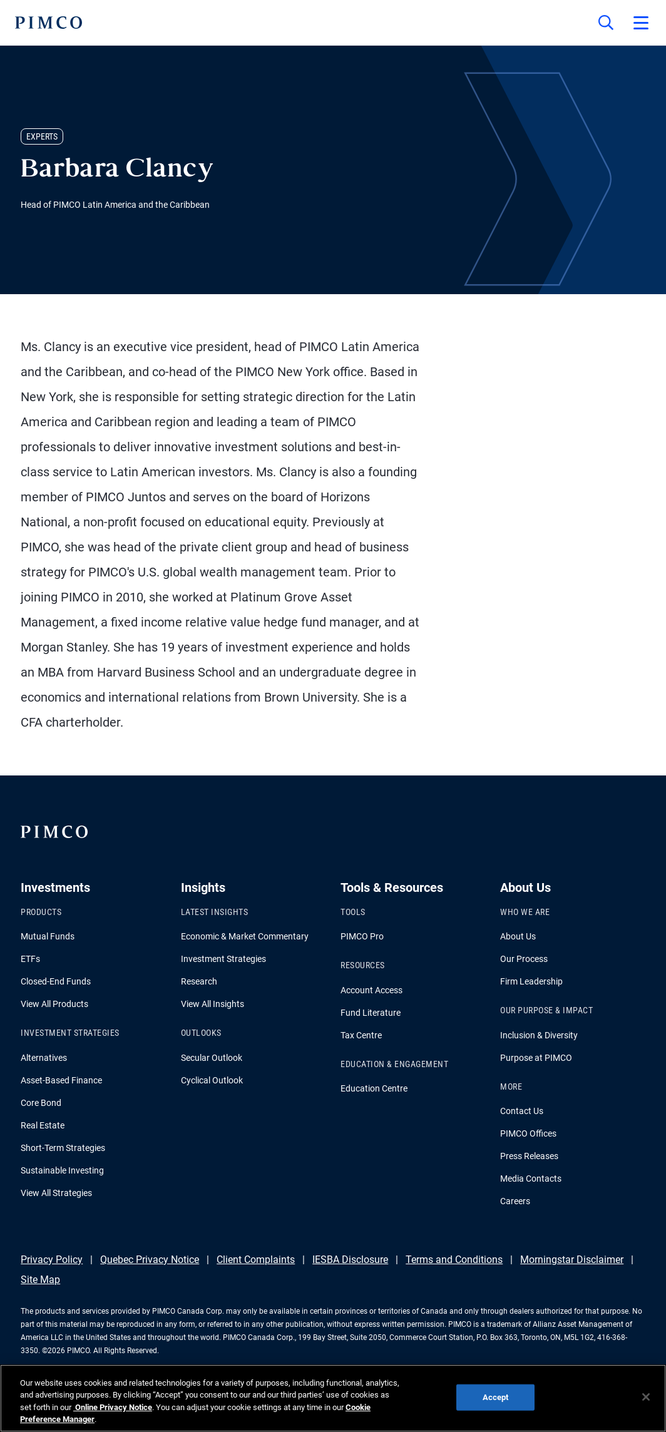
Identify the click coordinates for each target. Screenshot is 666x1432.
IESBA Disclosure (350, 1260)
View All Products (54, 1004)
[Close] (646, 1397)
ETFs (30, 959)
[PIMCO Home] (48, 22)
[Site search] (606, 22)
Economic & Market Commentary (245, 936)
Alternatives (44, 1058)
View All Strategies (56, 1193)
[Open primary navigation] (641, 22)
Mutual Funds (47, 936)
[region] (333, 1398)
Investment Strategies (223, 959)
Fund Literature (371, 1013)
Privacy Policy (52, 1260)
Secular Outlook (211, 1058)
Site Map (40, 1280)
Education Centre (374, 1088)
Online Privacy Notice (112, 1407)
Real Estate (42, 1125)
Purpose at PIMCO (536, 1058)
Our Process (524, 959)
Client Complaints (256, 1260)
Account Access (371, 990)
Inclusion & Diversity (539, 1035)
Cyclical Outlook (212, 1080)
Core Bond (41, 1103)
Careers (515, 1201)
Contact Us (521, 1111)
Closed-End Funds (56, 981)
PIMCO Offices (528, 1133)
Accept (496, 1397)
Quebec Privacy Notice (149, 1260)
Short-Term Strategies (63, 1148)
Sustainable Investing (62, 1170)
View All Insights (212, 1004)
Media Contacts (530, 1179)
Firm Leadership (531, 981)
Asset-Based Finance (61, 1080)
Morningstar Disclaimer (571, 1260)
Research (199, 981)
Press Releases (529, 1156)
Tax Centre (361, 1035)
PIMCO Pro (362, 936)
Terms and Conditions (454, 1260)
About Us (518, 936)
